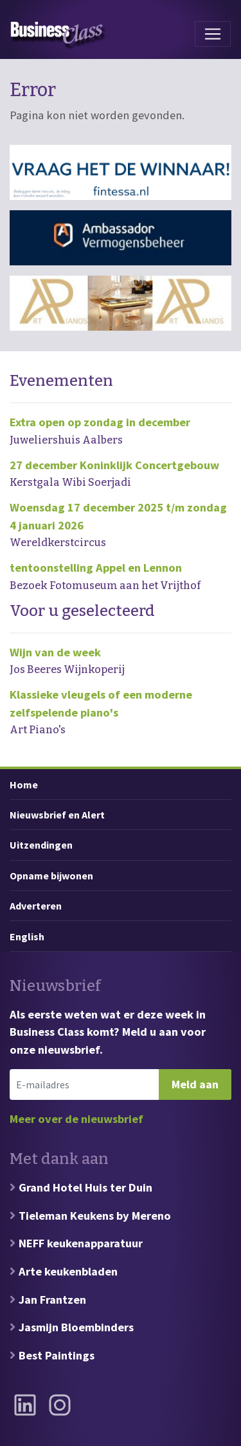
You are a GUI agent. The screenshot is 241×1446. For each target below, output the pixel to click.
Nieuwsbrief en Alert (57, 814)
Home (24, 784)
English (27, 936)
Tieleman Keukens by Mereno (95, 1215)
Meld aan (195, 1084)
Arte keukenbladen (68, 1271)
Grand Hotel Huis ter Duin (85, 1187)
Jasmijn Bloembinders (76, 1327)
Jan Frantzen (52, 1299)
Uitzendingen (41, 844)
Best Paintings (56, 1355)
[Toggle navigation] (213, 34)
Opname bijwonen (51, 875)
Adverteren (36, 905)
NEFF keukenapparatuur (81, 1243)
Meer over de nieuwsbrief (76, 1118)
